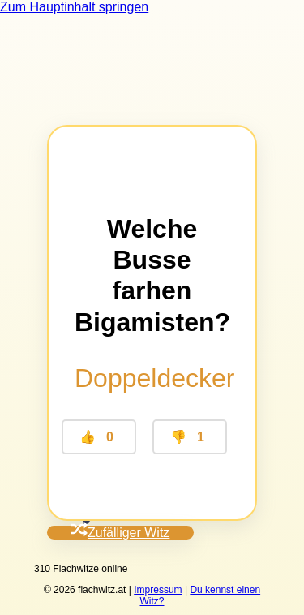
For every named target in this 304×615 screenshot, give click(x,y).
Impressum (158, 590)
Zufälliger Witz (120, 533)
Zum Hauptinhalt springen (74, 7)
